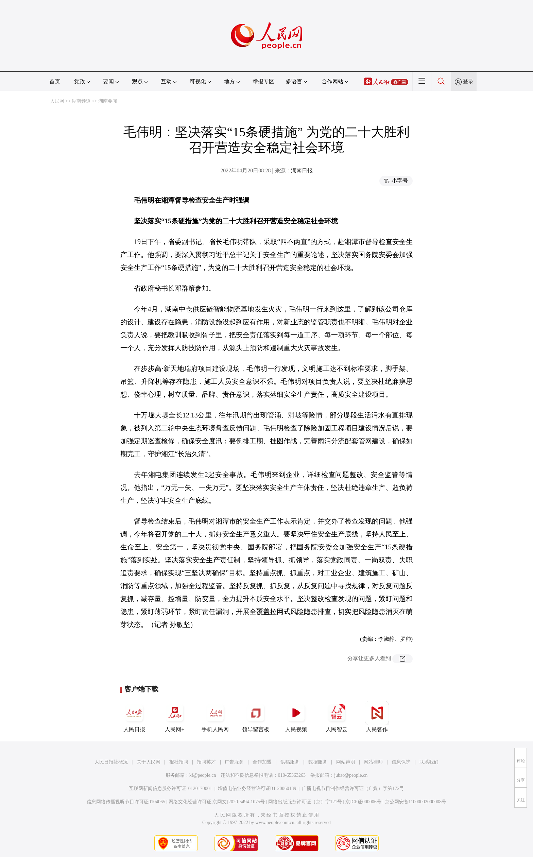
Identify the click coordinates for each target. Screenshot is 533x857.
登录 (468, 81)
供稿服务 (289, 762)
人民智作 (377, 716)
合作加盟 (262, 762)
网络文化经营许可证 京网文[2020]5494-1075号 (217, 801)
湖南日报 (302, 170)
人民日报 (134, 716)
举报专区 (263, 81)
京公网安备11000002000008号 (415, 801)
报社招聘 (178, 762)
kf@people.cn (202, 775)
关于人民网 (148, 762)
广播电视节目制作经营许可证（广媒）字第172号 (353, 788)
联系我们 (429, 762)
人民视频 (296, 716)
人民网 (57, 101)
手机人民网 (215, 716)
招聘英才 (206, 762)
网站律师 (373, 762)
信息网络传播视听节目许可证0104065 (126, 801)
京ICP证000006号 (363, 801)
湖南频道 (81, 101)
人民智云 (336, 716)
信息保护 (401, 762)
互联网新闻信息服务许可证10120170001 (170, 788)
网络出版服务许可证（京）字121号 (305, 801)
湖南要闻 (107, 101)
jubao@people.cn (350, 775)
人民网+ (175, 716)
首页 (54, 81)
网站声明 (345, 762)
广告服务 (234, 762)
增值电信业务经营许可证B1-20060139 (257, 788)
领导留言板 (255, 716)
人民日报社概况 (111, 762)
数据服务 (317, 762)
